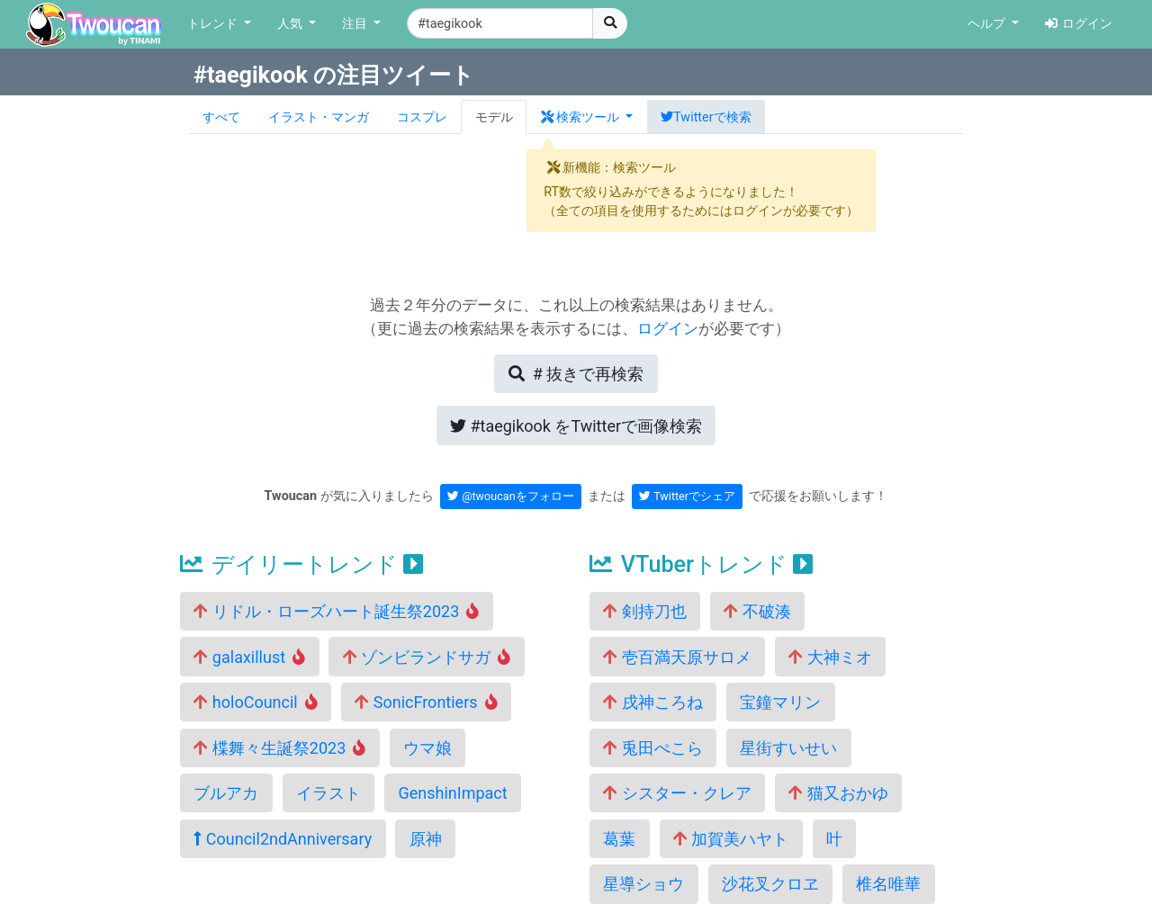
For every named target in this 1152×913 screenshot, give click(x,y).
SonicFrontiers (426, 702)
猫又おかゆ (837, 792)
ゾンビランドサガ (427, 657)
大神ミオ (829, 657)
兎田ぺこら (652, 747)
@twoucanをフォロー (510, 496)
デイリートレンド (301, 564)
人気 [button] (291, 23)
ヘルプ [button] (988, 23)
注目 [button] (356, 23)
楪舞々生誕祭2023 (279, 747)
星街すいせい (788, 747)
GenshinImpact (452, 792)
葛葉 (619, 838)
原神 (426, 838)
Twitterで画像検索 (576, 425)
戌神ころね (652, 702)
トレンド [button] (214, 23)
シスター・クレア (677, 792)
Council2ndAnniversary (283, 838)
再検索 (576, 373)
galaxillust (249, 657)
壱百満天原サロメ (677, 657)
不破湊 (757, 611)
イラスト (328, 792)
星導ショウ (643, 883)
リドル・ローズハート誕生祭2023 (336, 611)
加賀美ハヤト (730, 838)
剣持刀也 (644, 611)
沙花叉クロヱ (770, 883)
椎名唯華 (888, 883)
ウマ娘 (427, 747)
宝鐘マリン (780, 702)
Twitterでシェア (687, 496)
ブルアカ (226, 792)
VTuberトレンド (701, 564)
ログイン (1078, 23)
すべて (221, 117)
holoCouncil (255, 702)
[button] (586, 117)
